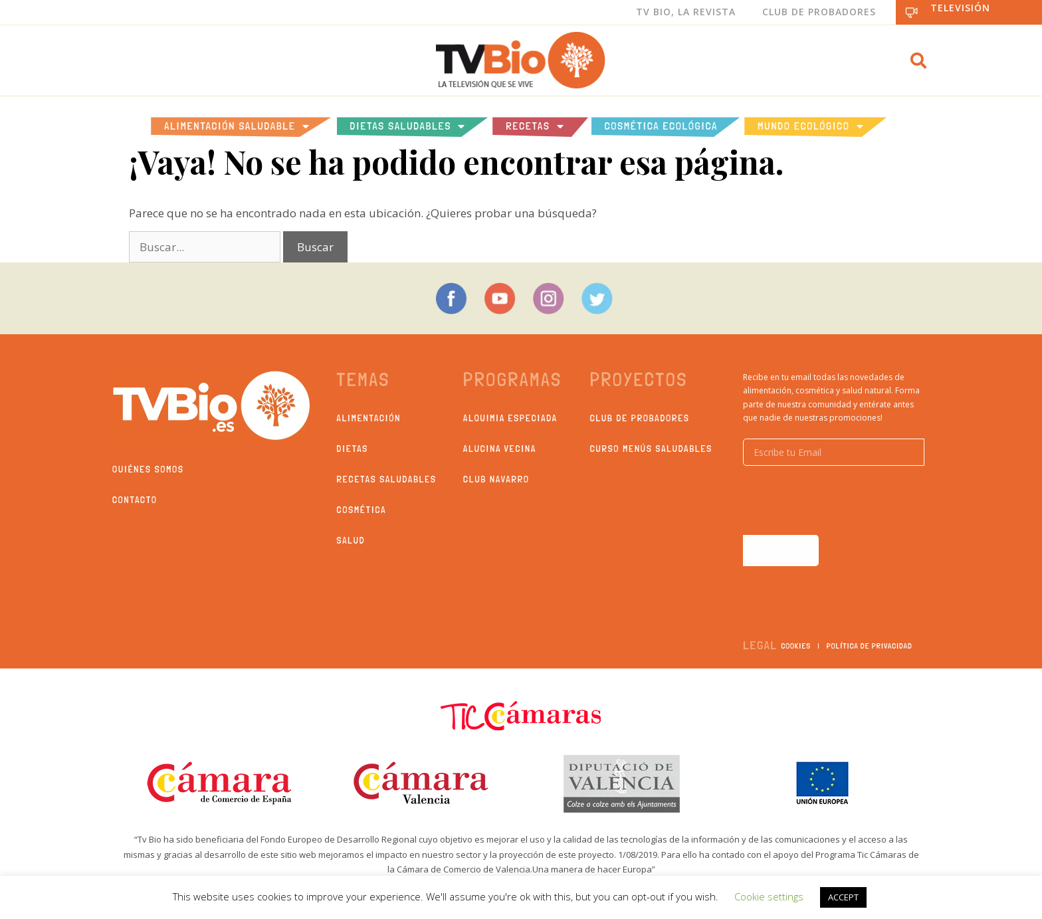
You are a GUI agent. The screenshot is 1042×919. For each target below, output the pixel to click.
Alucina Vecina (499, 448)
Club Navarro (496, 479)
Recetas (535, 126)
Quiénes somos (148, 469)
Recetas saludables (387, 479)
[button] (918, 60)
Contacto (134, 499)
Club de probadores (640, 418)
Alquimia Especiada (510, 418)
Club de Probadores (819, 11)
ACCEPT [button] (843, 897)
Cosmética (362, 509)
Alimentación (369, 418)
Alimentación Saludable (237, 126)
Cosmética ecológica (661, 126)
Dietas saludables (408, 126)
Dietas (352, 448)
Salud (351, 540)
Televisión (960, 7)
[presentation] (844, 500)
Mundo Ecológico (811, 126)
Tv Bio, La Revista (686, 11)
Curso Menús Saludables (651, 448)
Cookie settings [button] (768, 896)
